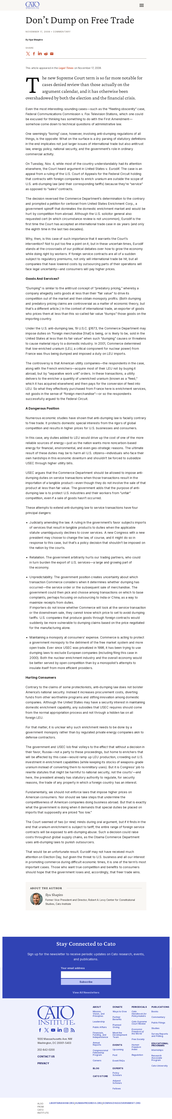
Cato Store (100, 1076)
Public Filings (158, 1023)
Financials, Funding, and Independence (100, 1035)
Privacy (43, 1063)
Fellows (117, 1089)
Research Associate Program (156, 1058)
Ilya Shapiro (36, 39)
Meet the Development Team (120, 1035)
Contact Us (46, 1056)
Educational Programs (160, 1044)
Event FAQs (119, 1061)
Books (154, 1012)
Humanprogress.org (88, 1103)
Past (115, 1055)
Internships (157, 1050)
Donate (117, 1007)
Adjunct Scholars (117, 1082)
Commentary (158, 1017)
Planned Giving (117, 1026)
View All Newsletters (86, 993)
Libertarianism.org (61, 1103)
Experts (118, 1069)
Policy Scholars (117, 1074)
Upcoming (118, 1050)
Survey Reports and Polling (159, 1035)
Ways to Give (120, 1012)
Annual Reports (97, 1044)
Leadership (99, 1022)
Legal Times (66, 67)
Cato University (159, 1066)
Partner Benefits (117, 1018)
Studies (155, 1028)
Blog (96, 1068)
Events (117, 1045)
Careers (97, 1061)
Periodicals (139, 1007)
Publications (160, 1007)
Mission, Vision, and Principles (99, 1014)
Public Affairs (100, 1027)
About (97, 1007)
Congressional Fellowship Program (100, 1053)
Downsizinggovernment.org (121, 1103)
